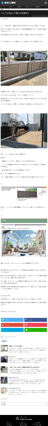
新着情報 (37, 7)
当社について (28, 7)
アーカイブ (3, 402)
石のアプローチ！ (14, 378)
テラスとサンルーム (14, 388)
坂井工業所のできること (38, 424)
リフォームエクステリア (10, 336)
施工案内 (19, 7)
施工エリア (23, 422)
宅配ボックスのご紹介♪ (16, 346)
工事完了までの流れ (23, 424)
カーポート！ (13, 357)
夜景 (5, 338)
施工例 (10, 7)
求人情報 (38, 422)
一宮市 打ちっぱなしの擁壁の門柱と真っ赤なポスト (24, 367)
